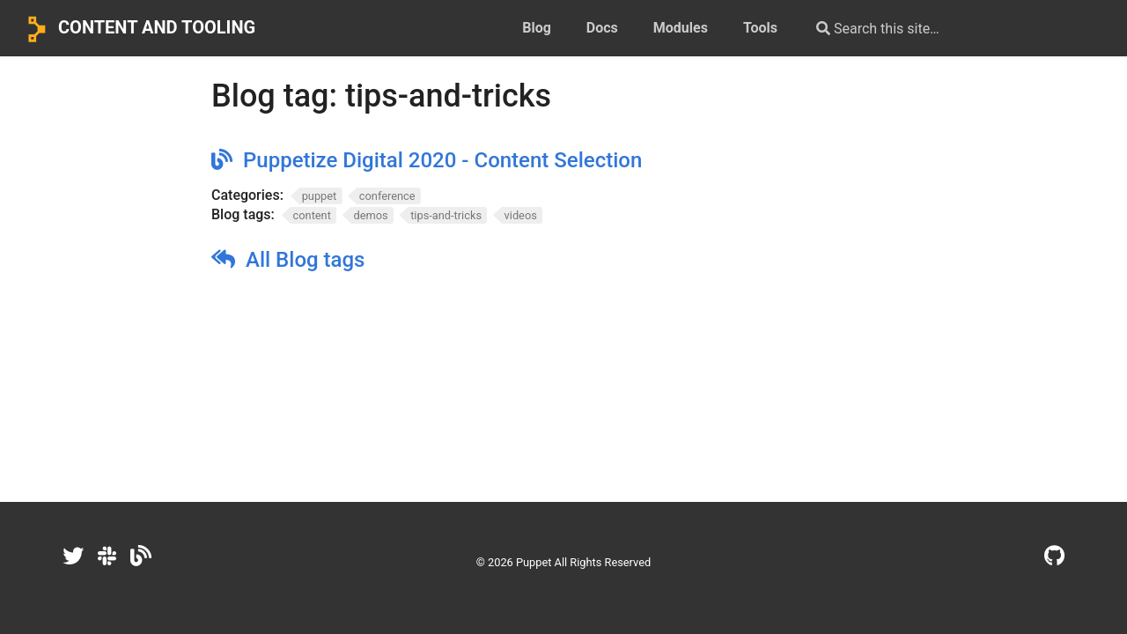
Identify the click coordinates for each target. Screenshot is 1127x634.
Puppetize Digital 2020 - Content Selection (442, 160)
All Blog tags (305, 259)
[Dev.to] (140, 556)
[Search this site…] (944, 28)
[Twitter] (73, 556)
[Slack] (107, 556)
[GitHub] (1054, 556)
